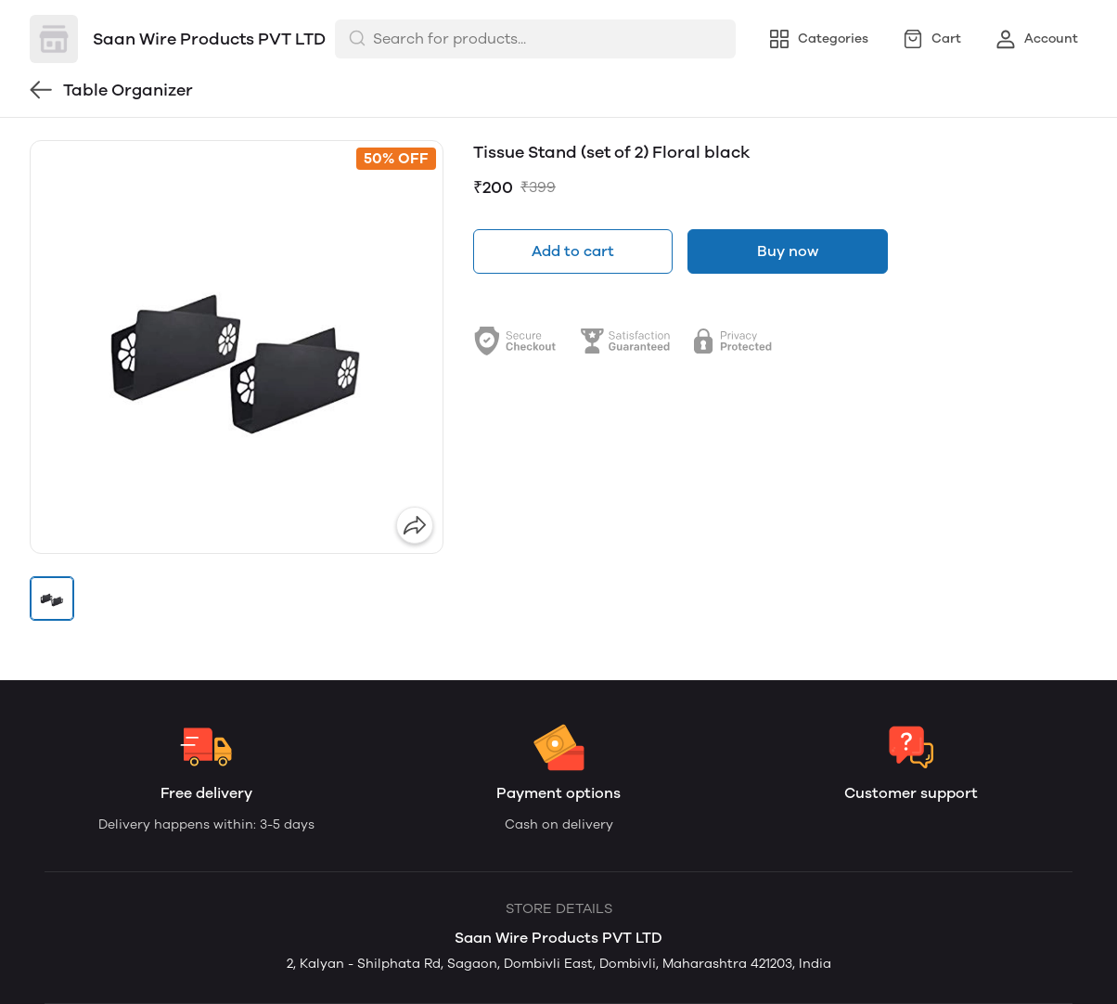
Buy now (787, 251)
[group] (237, 347)
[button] (52, 598)
